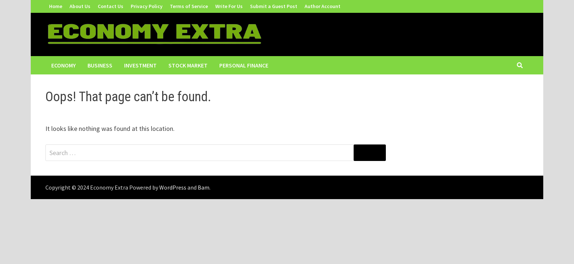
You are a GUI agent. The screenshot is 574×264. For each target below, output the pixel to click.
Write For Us (229, 6)
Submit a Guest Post (273, 6)
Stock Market (188, 65)
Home (55, 6)
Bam (203, 187)
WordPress (172, 187)
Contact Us (110, 6)
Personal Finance (243, 65)
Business (99, 65)
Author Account (322, 6)
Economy (63, 65)
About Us (80, 6)
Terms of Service (189, 6)
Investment (140, 65)
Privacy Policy (147, 6)
